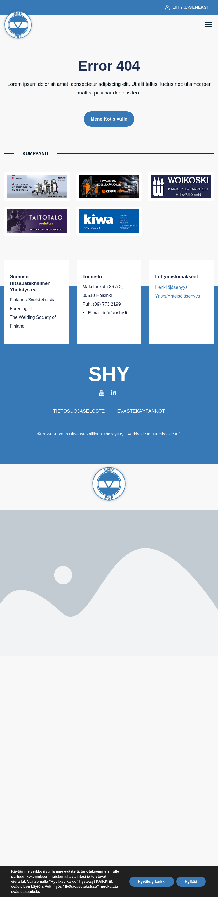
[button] (208, 25)
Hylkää (191, 881)
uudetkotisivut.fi (165, 434)
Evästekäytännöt (141, 411)
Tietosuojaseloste (79, 411)
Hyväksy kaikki (152, 881)
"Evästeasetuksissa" (81, 886)
